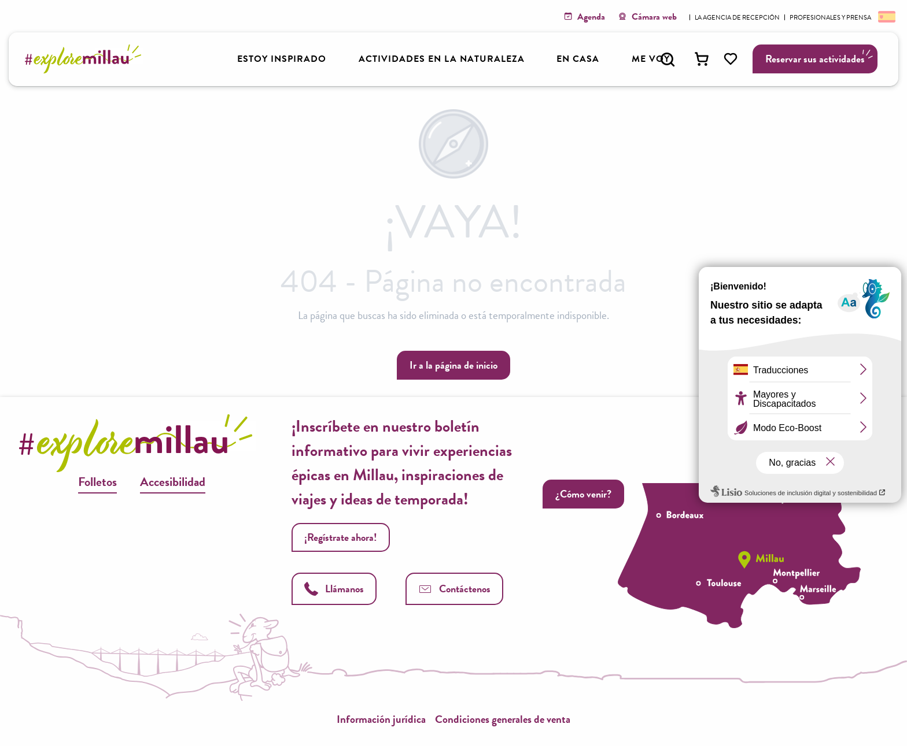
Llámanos (334, 588)
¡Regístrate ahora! (340, 537)
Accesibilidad (172, 481)
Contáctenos (454, 588)
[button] (667, 59)
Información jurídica (381, 719)
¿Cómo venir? (583, 494)
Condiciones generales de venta (502, 719)
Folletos (97, 481)
